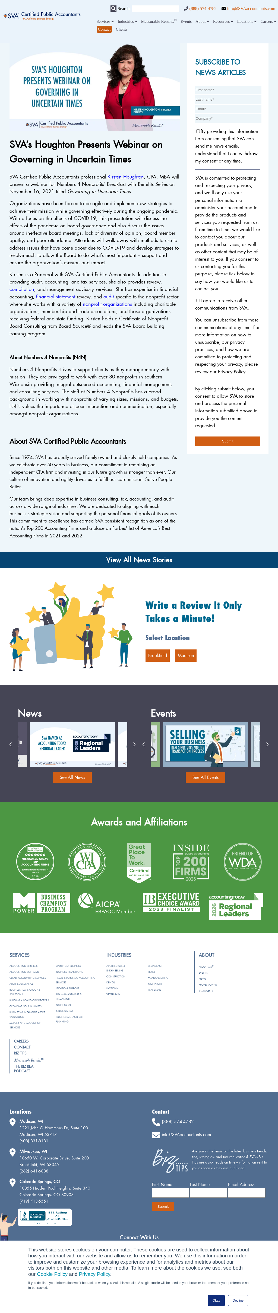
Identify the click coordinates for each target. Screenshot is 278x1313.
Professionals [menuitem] (208, 984)
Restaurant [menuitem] (155, 966)
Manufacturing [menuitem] (158, 978)
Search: (124, 8)
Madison (186, 655)
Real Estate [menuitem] (154, 990)
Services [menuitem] (105, 21)
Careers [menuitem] (269, 21)
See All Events (205, 777)
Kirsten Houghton (126, 176)
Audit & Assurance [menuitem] (21, 984)
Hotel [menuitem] (151, 972)
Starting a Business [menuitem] (68, 966)
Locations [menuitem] (247, 21)
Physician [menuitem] (112, 988)
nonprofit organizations (107, 304)
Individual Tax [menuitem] (64, 1011)
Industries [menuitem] (127, 21)
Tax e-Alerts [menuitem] (206, 990)
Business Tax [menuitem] (63, 1005)
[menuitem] (104, 29)
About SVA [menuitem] (206, 966)
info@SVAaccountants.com (251, 8)
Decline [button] (238, 1300)
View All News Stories (139, 560)
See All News (72, 777)
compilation (22, 289)
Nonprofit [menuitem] (155, 984)
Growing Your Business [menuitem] (26, 1006)
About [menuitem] (202, 21)
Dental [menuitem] (110, 982)
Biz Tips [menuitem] (20, 1053)
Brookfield (157, 655)
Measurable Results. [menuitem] (159, 21)
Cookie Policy (52, 1274)
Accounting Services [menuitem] (23, 966)
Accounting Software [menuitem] (24, 972)
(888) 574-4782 (202, 8)
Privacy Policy (94, 1274)
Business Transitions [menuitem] (69, 972)
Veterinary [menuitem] (113, 994)
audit (108, 296)
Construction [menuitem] (115, 976)
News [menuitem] (202, 978)
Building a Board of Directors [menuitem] (29, 1000)
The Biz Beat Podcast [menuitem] (24, 1068)
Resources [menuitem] (223, 21)
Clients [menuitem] (122, 29)
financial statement (55, 296)
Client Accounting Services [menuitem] (28, 978)
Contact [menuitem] (22, 1047)
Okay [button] (216, 1300)
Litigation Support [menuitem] (67, 988)
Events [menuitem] (186, 21)
